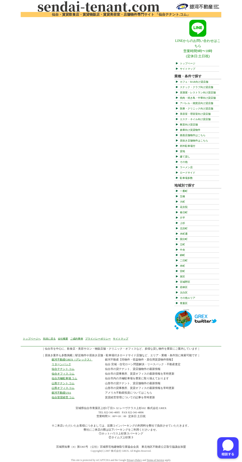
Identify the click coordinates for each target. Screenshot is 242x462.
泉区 (182, 276)
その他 (184, 161)
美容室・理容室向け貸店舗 (195, 113)
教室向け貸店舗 (189, 124)
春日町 (184, 212)
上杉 (182, 223)
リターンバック (61, 364)
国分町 (184, 239)
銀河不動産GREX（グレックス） (72, 359)
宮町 (182, 271)
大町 (182, 201)
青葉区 (184, 303)
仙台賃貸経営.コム (63, 397)
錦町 (182, 255)
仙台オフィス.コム (63, 373)
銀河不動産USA (61, 392)
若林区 (184, 287)
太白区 (184, 292)
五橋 (182, 196)
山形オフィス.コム (63, 388)
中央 (182, 249)
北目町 (184, 228)
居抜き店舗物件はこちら (194, 140)
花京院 (184, 207)
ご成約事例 (76, 338)
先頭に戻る (49, 338)
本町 (182, 265)
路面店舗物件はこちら (193, 135)
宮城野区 (185, 281)
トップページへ (32, 338)
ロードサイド (187, 172)
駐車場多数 (186, 178)
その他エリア (187, 297)
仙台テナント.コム (63, 369)
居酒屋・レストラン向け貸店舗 (198, 92)
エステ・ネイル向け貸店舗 (195, 119)
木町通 (184, 233)
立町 (182, 244)
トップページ (187, 63)
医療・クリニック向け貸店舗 (196, 108)
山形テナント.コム (63, 383)
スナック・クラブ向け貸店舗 (196, 87)
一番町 (184, 191)
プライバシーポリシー (98, 338)
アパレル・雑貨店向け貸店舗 (196, 103)
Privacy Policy (134, 460)
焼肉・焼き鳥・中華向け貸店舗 (198, 97)
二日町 (184, 260)
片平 (182, 217)
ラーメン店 (186, 167)
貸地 (182, 151)
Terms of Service (155, 460)
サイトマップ (187, 68)
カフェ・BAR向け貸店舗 (194, 81)
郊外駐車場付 (187, 145)
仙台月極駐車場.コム (64, 378)
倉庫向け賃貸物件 (190, 129)
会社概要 (63, 338)
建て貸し (185, 156)
